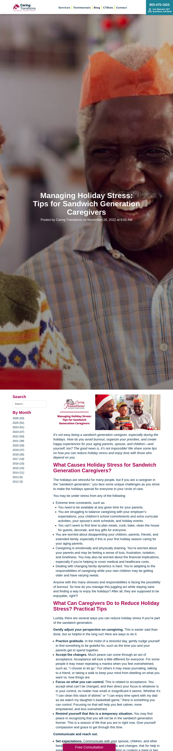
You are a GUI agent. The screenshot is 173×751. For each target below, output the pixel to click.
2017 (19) (18, 458)
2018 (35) (18, 454)
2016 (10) (18, 463)
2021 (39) (18, 440)
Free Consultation (89, 747)
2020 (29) (18, 445)
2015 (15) (18, 468)
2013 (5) (18, 477)
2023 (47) (18, 431)
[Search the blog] (29, 404)
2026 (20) (18, 418)
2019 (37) (18, 449)
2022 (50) (18, 436)
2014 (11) (18, 472)
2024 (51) (18, 427)
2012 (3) (18, 481)
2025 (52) (18, 422)
